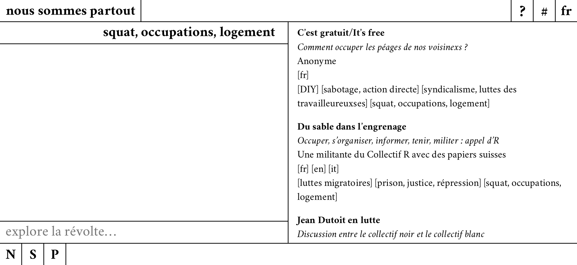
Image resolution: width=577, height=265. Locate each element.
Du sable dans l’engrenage (352, 127)
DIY (308, 90)
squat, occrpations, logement (190, 33)
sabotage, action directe (370, 90)
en (318, 170)
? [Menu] (522, 13)
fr (303, 76)
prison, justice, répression (428, 184)
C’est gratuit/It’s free (341, 33)
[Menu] (566, 11)
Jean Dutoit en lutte (338, 221)
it (333, 170)
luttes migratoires (335, 184)
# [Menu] (544, 13)
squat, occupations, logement (429, 104)
